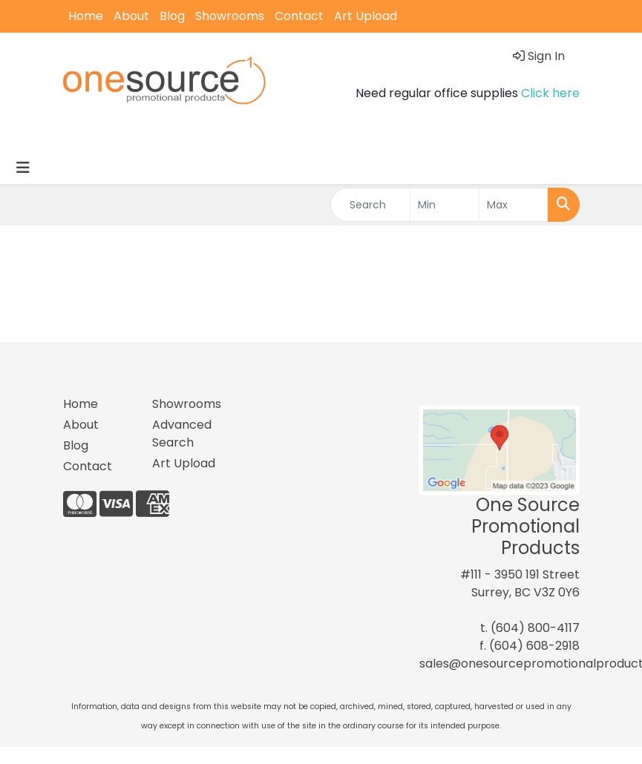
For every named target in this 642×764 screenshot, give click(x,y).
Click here (550, 93)
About (131, 15)
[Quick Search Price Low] (444, 205)
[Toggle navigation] (23, 167)
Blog (172, 15)
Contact (299, 15)
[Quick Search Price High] (513, 205)
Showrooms (229, 15)
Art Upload (365, 15)
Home (85, 15)
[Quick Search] (370, 205)
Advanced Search (182, 433)
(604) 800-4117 (535, 627)
